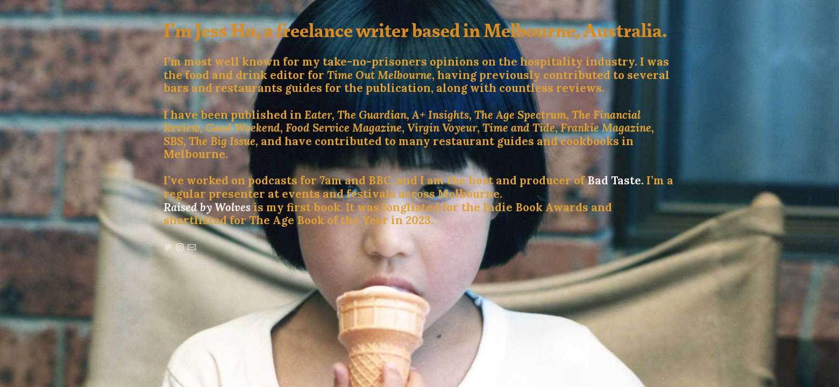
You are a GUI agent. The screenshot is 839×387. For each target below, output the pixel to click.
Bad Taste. (615, 180)
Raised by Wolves (207, 207)
